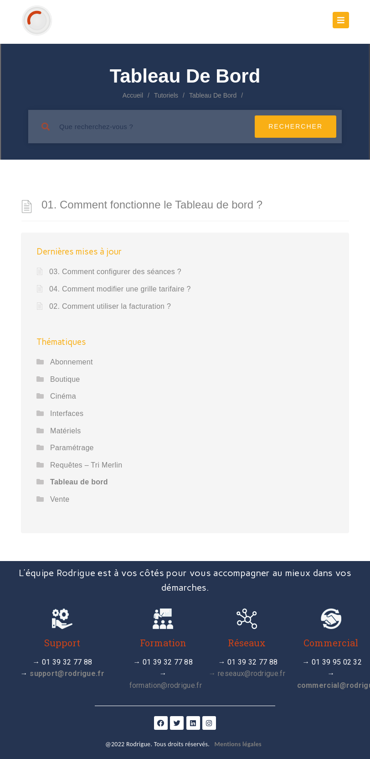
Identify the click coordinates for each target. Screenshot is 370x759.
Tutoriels (166, 95)
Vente (59, 499)
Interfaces (66, 413)
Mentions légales (238, 744)
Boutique (65, 379)
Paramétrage (72, 448)
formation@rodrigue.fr (165, 685)
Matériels (65, 431)
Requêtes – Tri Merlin (86, 465)
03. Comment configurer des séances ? (115, 272)
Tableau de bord (79, 482)
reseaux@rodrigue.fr (251, 673)
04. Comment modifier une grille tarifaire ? (120, 289)
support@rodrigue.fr (67, 673)
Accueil (133, 95)
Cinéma (63, 396)
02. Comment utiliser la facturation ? (110, 306)
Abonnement (71, 362)
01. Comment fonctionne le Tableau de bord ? (151, 204)
